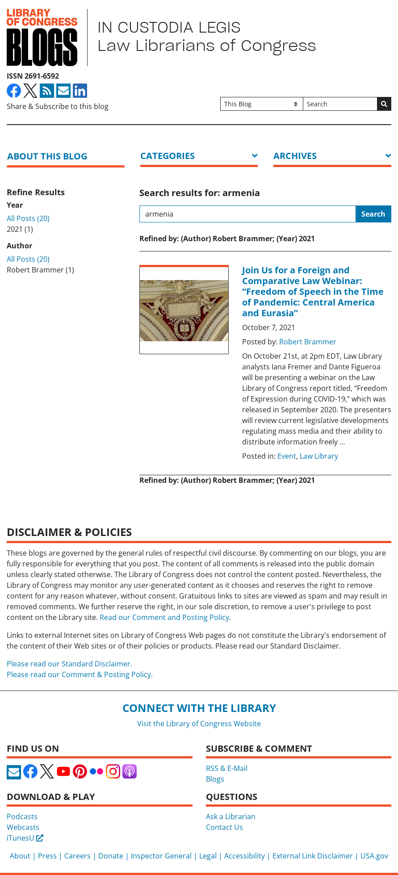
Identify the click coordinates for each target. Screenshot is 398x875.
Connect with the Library (199, 707)
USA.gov (374, 856)
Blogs (215, 779)
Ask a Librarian (231, 816)
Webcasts (23, 827)
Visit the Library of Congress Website (199, 723)
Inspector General (161, 856)
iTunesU (25, 838)
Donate (110, 856)
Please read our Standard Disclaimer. (69, 664)
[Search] (340, 104)
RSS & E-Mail (226, 768)
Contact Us (224, 827)
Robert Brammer (307, 342)
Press (47, 856)
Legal (208, 856)
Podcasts (22, 816)
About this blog (47, 156)
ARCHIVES (295, 156)
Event (286, 456)
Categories (167, 156)
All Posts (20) (28, 218)
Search (373, 214)
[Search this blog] (247, 213)
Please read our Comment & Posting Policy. (80, 674)
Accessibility (244, 856)
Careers (77, 856)
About (20, 856)
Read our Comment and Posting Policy (164, 617)
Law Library (319, 456)
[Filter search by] (262, 104)
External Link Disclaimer (312, 856)
